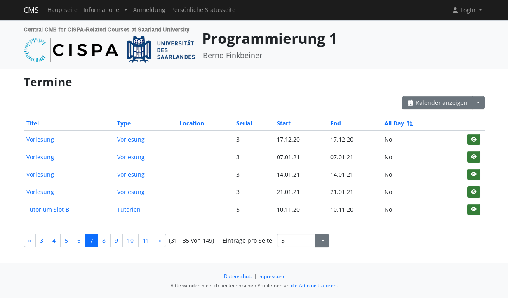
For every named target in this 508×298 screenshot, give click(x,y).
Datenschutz (238, 276)
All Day (398, 123)
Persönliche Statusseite (203, 10)
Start (284, 123)
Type (124, 123)
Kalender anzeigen (437, 102)
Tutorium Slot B (47, 209)
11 (146, 240)
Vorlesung (40, 139)
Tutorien (129, 209)
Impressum (271, 276)
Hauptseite (62, 10)
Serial (244, 123)
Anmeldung (149, 10)
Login (464, 10)
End (335, 123)
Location (191, 123)
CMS (31, 10)
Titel (32, 123)
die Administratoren (313, 285)
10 (130, 240)
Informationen (103, 10)
